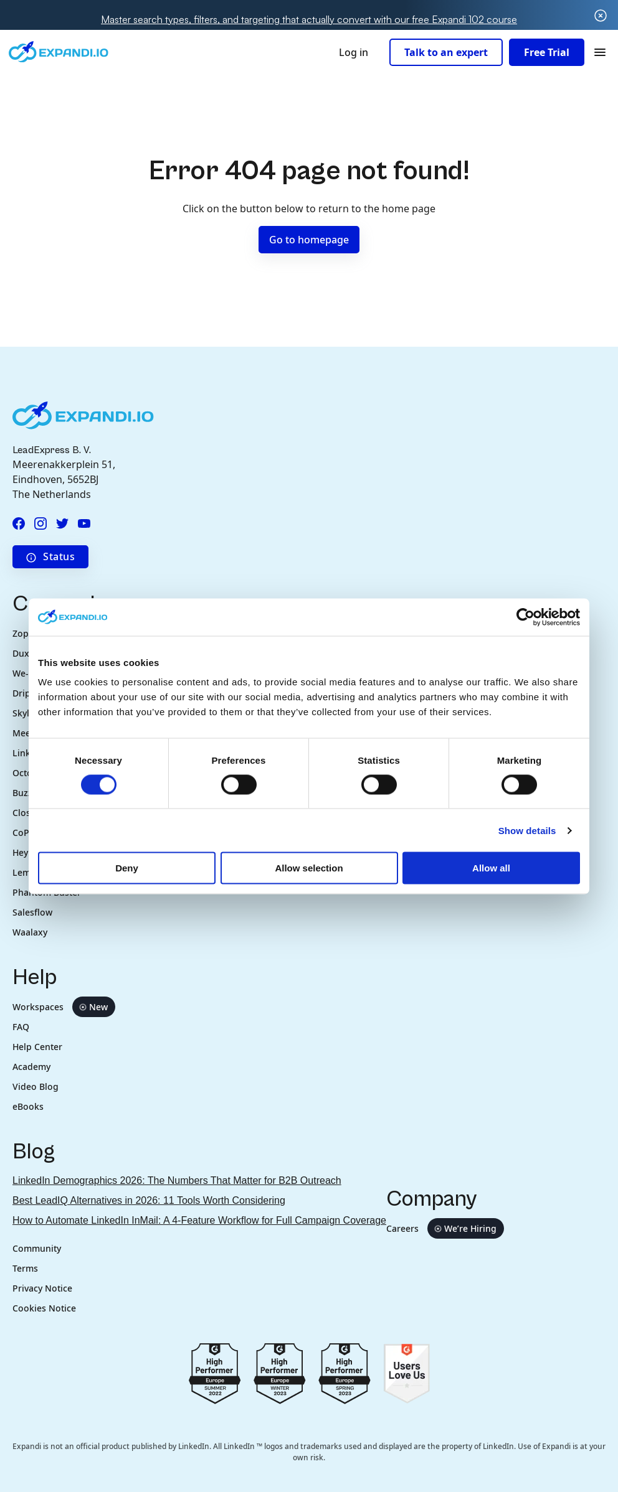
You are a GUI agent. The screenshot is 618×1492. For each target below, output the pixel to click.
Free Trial (546, 52)
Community (36, 1248)
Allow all (491, 868)
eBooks (28, 1106)
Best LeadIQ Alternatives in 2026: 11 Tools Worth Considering (148, 1200)
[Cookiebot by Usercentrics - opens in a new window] (525, 617)
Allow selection (309, 868)
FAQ (20, 1027)
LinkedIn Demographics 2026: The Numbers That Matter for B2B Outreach (176, 1180)
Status (50, 556)
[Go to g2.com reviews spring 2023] (344, 1372)
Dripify (26, 693)
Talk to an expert (446, 52)
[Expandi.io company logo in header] (58, 52)
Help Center (37, 1047)
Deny (126, 868)
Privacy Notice (42, 1288)
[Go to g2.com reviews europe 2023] (280, 1372)
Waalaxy (29, 932)
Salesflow (32, 912)
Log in (353, 52)
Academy (31, 1066)
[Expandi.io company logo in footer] (83, 414)
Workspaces (63, 1007)
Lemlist (27, 872)
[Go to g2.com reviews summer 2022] (215, 1372)
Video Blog (35, 1086)
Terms (25, 1268)
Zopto (24, 633)
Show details (527, 830)
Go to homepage (309, 239)
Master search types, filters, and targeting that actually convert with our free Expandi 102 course (309, 19)
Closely (27, 813)
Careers (445, 1228)
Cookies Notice (44, 1308)
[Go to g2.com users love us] (406, 1372)
